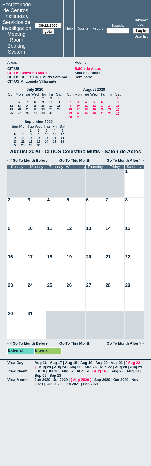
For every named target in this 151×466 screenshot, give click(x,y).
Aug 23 (45, 367)
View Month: (18, 380)
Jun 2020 (42, 380)
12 (11, 105)
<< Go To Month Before (27, 160)
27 (19, 113)
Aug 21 (117, 363)
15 (35, 105)
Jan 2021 (72, 384)
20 (19, 109)
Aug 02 (67, 371)
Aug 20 (102, 363)
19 (11, 109)
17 (50, 105)
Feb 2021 (91, 384)
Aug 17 (56, 363)
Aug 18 (71, 363)
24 (50, 109)
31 (50, 113)
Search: (117, 25)
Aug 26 (91, 367)
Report (97, 28)
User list (141, 36)
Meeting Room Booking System (16, 43)
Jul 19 (40, 371)
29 (35, 113)
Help (69, 28)
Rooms (82, 28)
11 (58, 102)
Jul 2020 (60, 380)
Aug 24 (60, 367)
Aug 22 (134, 363)
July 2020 (35, 89)
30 (43, 113)
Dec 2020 (53, 384)
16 (43, 105)
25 (58, 109)
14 (26, 105)
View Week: (17, 371)
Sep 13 (55, 375)
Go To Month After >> (125, 160)
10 (50, 102)
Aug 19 (86, 363)
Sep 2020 (102, 380)
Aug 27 (106, 367)
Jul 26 (53, 371)
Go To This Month (74, 160)
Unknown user (140, 22)
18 (58, 105)
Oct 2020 (120, 380)
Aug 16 (41, 363)
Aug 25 (75, 367)
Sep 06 (40, 375)
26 (11, 113)
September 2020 (39, 121)
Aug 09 (83, 371)
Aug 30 (132, 371)
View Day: (16, 363)
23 (43, 109)
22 (35, 109)
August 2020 (94, 89)
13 (19, 105)
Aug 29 (136, 367)
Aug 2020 (81, 380)
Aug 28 (121, 367)
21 (26, 109)
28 (26, 113)
